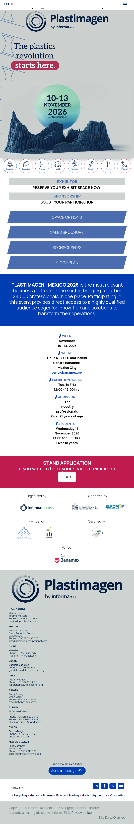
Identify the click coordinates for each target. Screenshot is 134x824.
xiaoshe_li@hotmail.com (23, 655)
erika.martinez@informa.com (25, 753)
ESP (8, 4)
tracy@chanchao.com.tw (23, 702)
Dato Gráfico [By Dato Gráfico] (115, 817)
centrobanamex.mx (67, 372)
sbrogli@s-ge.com (19, 736)
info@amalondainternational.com (28, 641)
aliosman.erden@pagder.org (25, 722)
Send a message (66, 770)
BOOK (67, 477)
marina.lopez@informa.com (24, 621)
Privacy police (81, 812)
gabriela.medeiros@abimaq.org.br (28, 670)
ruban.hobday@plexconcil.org (26, 684)
